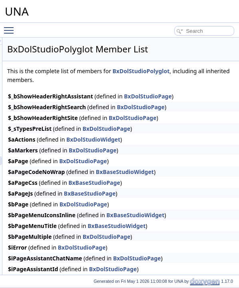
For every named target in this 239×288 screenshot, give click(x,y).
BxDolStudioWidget (193, 159)
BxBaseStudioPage (194, 202)
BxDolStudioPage (206, 148)
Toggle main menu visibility (11, 27)
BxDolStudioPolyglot (135, 91)
